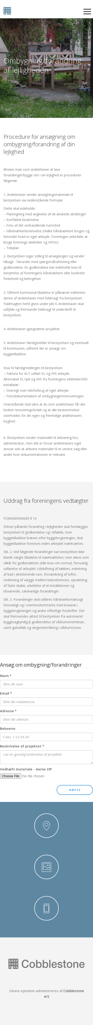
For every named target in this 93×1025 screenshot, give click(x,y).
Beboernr (8, 728)
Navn (6, 675)
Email (6, 693)
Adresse (8, 711)
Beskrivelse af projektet (22, 746)
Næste (75, 790)
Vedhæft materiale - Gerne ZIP (26, 769)
